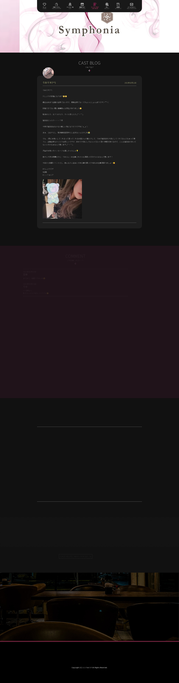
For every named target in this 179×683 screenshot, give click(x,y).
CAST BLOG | (74, 556)
